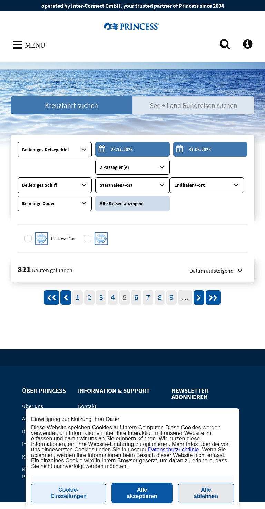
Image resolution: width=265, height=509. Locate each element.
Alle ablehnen (206, 493)
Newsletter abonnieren (196, 399)
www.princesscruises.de (132, 26)
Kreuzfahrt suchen (71, 105)
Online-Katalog (95, 399)
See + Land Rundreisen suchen (193, 105)
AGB (27, 399)
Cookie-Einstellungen (68, 493)
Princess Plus (63, 220)
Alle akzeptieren (142, 493)
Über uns (32, 387)
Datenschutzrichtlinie (173, 449)
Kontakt (87, 387)
